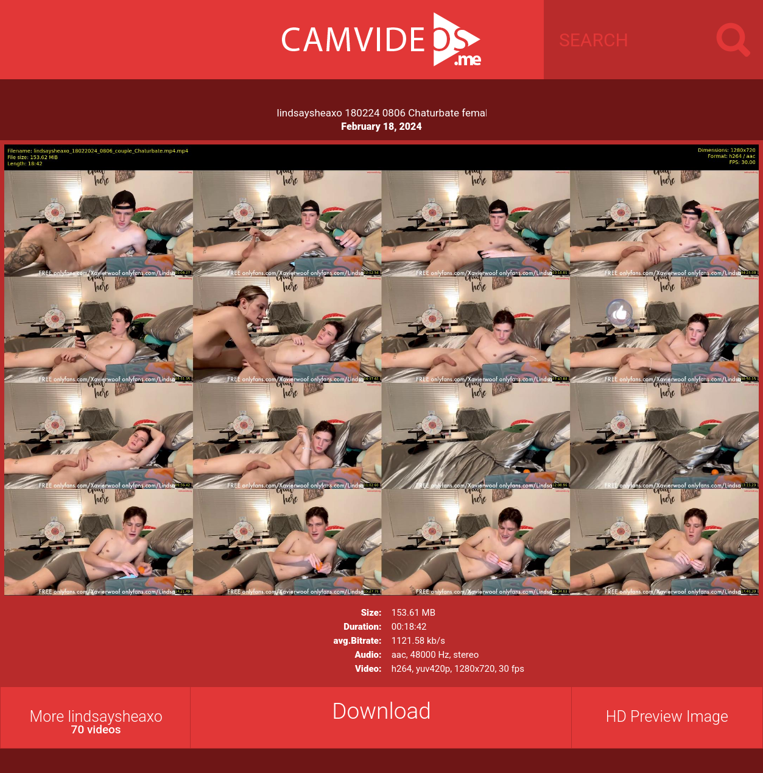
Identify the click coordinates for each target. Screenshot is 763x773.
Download (381, 711)
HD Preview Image (667, 716)
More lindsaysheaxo (96, 722)
